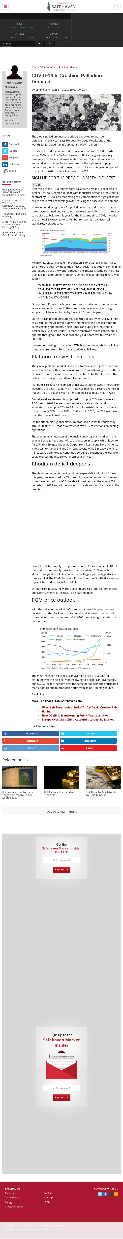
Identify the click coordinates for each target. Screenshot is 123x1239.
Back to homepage (43, 726)
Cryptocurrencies (14, 1206)
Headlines (74, 16)
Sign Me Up (61, 870)
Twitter (9, 151)
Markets (9, 1193)
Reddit (9, 171)
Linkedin (10, 164)
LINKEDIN (78, 741)
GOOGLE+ (21, 741)
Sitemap (48, 1197)
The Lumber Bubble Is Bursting (14, 215)
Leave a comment (61, 811)
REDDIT (20, 748)
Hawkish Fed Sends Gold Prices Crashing (13, 234)
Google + (10, 157)
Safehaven (12, 1189)
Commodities (12, 1198)
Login (47, 1202)
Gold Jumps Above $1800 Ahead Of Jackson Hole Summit (13, 192)
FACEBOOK (21, 733)
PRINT (77, 748)
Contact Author (12, 124)
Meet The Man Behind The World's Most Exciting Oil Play (14, 225)
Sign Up (37, 185)
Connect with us (106, 1189)
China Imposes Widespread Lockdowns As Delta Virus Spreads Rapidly (14, 204)
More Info (9, 120)
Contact (48, 1193)
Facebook (11, 144)
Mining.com (43, 90)
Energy (9, 1202)
